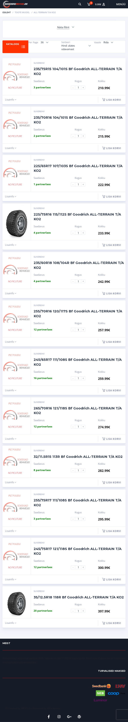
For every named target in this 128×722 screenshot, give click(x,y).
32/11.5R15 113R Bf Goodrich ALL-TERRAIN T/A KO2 (78, 457)
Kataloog (12, 44)
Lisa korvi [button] (111, 99)
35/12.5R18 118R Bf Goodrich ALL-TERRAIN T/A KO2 (79, 597)
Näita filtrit (63, 27)
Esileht (6, 12)
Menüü (121, 4)
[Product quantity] (79, 87)
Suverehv (39, 62)
